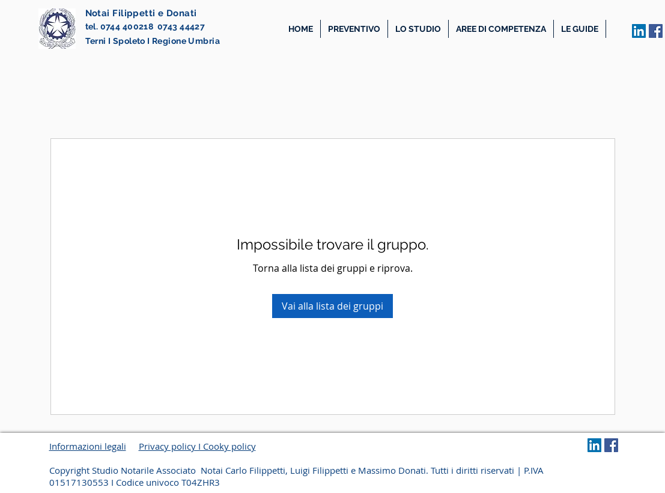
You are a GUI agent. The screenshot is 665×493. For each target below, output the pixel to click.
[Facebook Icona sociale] (656, 31)
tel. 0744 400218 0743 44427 (145, 26)
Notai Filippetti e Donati (141, 13)
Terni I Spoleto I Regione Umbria (152, 41)
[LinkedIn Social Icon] (639, 31)
